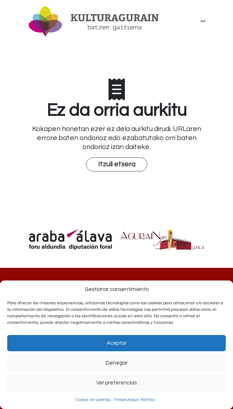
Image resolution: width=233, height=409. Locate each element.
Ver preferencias (116, 383)
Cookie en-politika (93, 399)
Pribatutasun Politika (134, 399)
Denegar (117, 363)
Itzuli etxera (116, 164)
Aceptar (117, 343)
